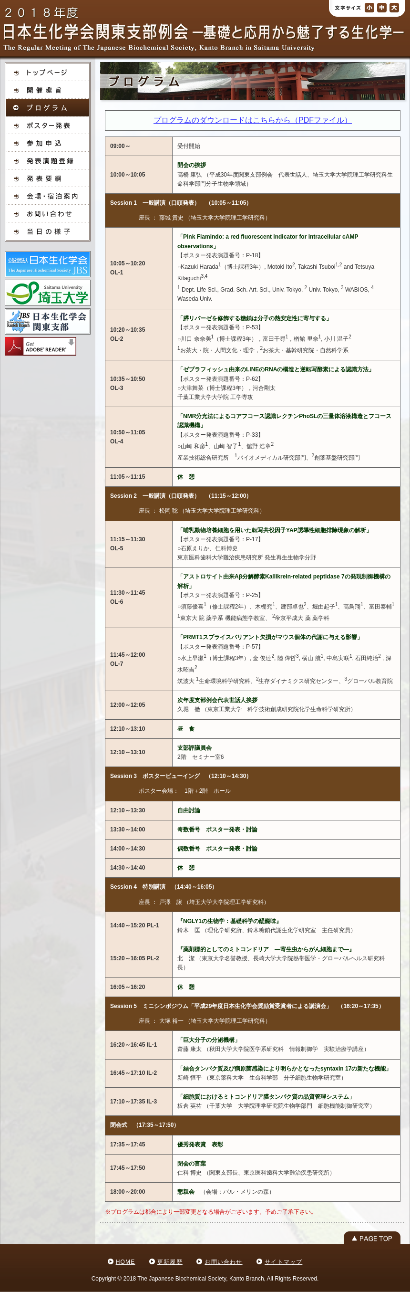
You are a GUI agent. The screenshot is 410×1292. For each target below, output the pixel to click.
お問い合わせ (223, 1262)
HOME (125, 1262)
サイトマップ (283, 1262)
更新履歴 (170, 1262)
